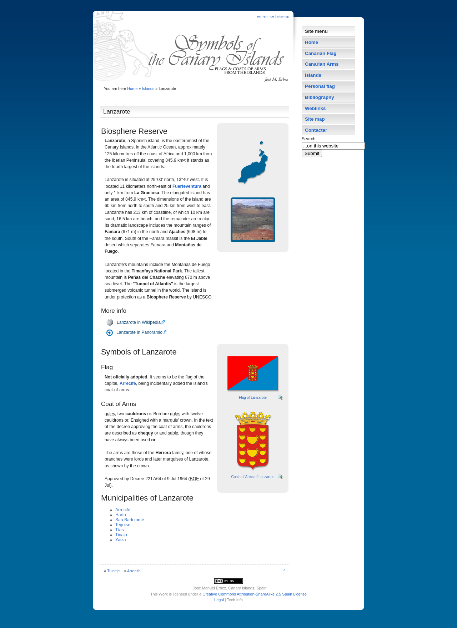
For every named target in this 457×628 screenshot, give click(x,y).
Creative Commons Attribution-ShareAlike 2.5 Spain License (254, 594)
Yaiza (120, 539)
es (259, 16)
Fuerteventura (186, 186)
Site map (315, 119)
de (272, 16)
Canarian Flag (320, 53)
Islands (148, 88)
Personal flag (320, 86)
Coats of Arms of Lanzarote (252, 477)
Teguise (122, 524)
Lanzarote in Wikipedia (139, 322)
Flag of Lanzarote (253, 398)
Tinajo (121, 534)
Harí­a (120, 514)
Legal (219, 600)
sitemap (283, 16)
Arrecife (128, 383)
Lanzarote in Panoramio (139, 332)
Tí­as (119, 529)
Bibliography (319, 97)
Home (132, 88)
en (265, 16)
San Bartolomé (129, 519)
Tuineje (113, 571)
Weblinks (315, 108)
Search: (310, 138)
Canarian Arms (322, 64)
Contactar (316, 130)
